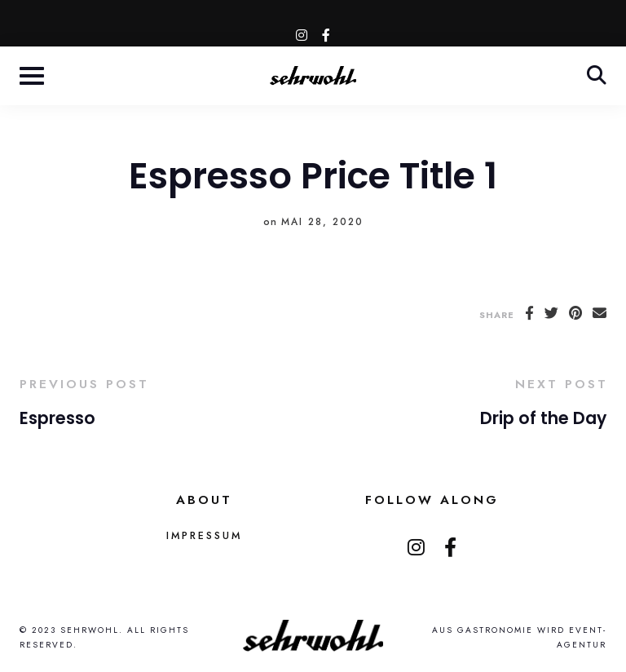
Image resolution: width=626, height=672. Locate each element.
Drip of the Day (543, 418)
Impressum (204, 535)
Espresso (57, 418)
